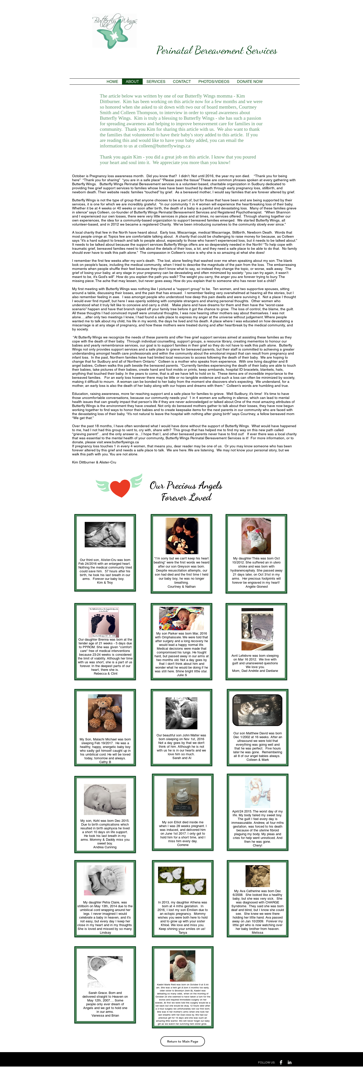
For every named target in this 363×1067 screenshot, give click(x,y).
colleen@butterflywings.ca (164, 145)
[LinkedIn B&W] (289, 1062)
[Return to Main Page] (182, 1041)
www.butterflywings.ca (121, 442)
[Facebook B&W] (281, 1062)
